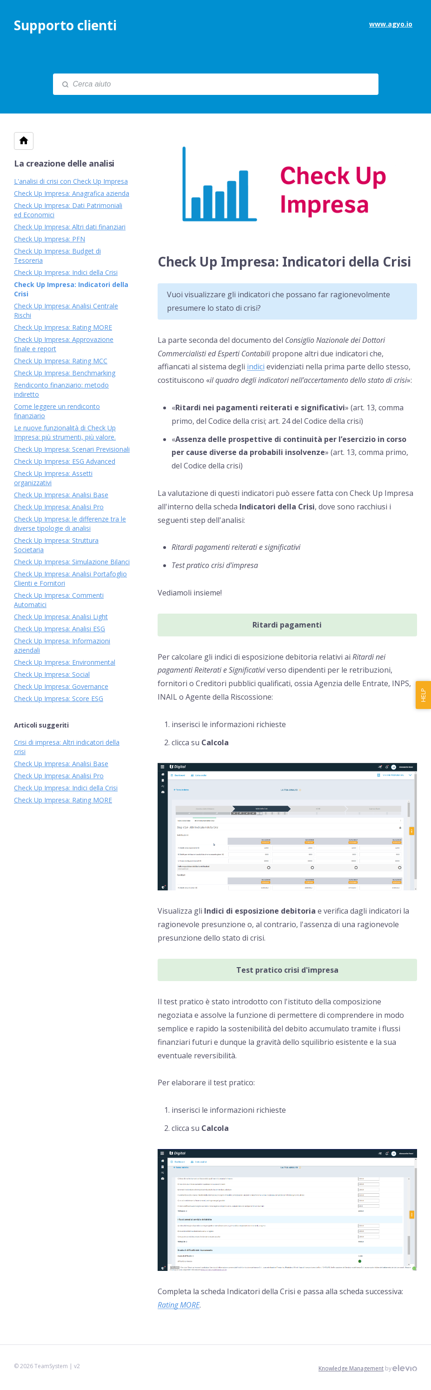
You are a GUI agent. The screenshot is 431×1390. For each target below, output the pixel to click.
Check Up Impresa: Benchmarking (64, 372)
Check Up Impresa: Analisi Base (61, 494)
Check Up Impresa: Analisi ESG (59, 628)
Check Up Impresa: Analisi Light (61, 616)
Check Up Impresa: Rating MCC (60, 360)
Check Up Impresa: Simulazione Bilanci (72, 561)
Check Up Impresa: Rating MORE (63, 327)
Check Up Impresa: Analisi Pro (59, 506)
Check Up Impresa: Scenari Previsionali (72, 449)
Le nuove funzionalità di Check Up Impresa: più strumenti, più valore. (65, 432)
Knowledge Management (351, 1368)
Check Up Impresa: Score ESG (58, 698)
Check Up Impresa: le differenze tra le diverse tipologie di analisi (70, 524)
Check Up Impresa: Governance (61, 686)
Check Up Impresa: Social (52, 674)
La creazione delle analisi (64, 163)
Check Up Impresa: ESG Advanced (64, 461)
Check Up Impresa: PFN (49, 238)
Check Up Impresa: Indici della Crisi (66, 272)
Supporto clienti (65, 25)
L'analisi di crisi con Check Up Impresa (71, 181)
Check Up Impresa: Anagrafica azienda (71, 193)
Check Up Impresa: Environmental (64, 662)
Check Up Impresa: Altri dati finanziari (70, 226)
